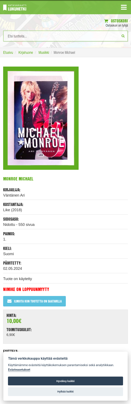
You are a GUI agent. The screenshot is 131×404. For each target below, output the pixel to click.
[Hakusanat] (65, 36)
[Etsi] (123, 36)
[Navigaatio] (124, 8)
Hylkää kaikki (65, 391)
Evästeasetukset (19, 370)
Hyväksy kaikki (65, 381)
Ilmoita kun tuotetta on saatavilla (34, 301)
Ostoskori (116, 21)
